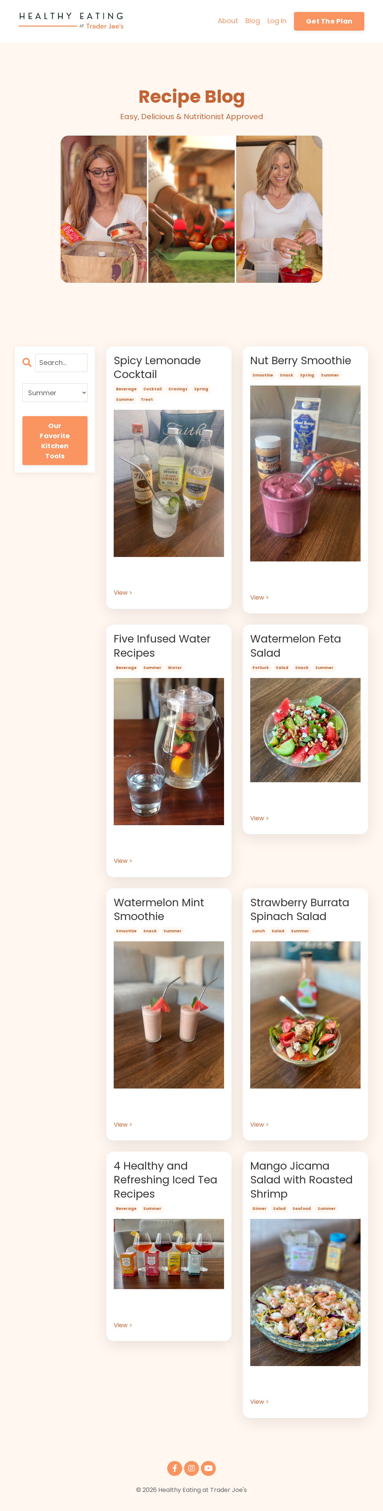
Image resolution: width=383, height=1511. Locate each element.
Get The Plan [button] (329, 21)
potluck (260, 669)
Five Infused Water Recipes (164, 647)
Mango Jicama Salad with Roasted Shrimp (303, 1184)
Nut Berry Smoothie (303, 361)
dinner (259, 1214)
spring (201, 390)
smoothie (262, 376)
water (175, 669)
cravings (177, 390)
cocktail (152, 390)
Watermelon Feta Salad (298, 647)
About (228, 20)
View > (123, 594)
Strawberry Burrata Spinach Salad (302, 912)
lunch (258, 934)
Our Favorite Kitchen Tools (55, 441)
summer (125, 401)
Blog (252, 20)
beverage (126, 390)
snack (286, 376)
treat (147, 401)
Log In (277, 20)
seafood (301, 1214)
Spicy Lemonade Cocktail (160, 368)
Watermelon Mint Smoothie (161, 912)
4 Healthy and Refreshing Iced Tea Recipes (168, 1184)
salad (282, 669)
